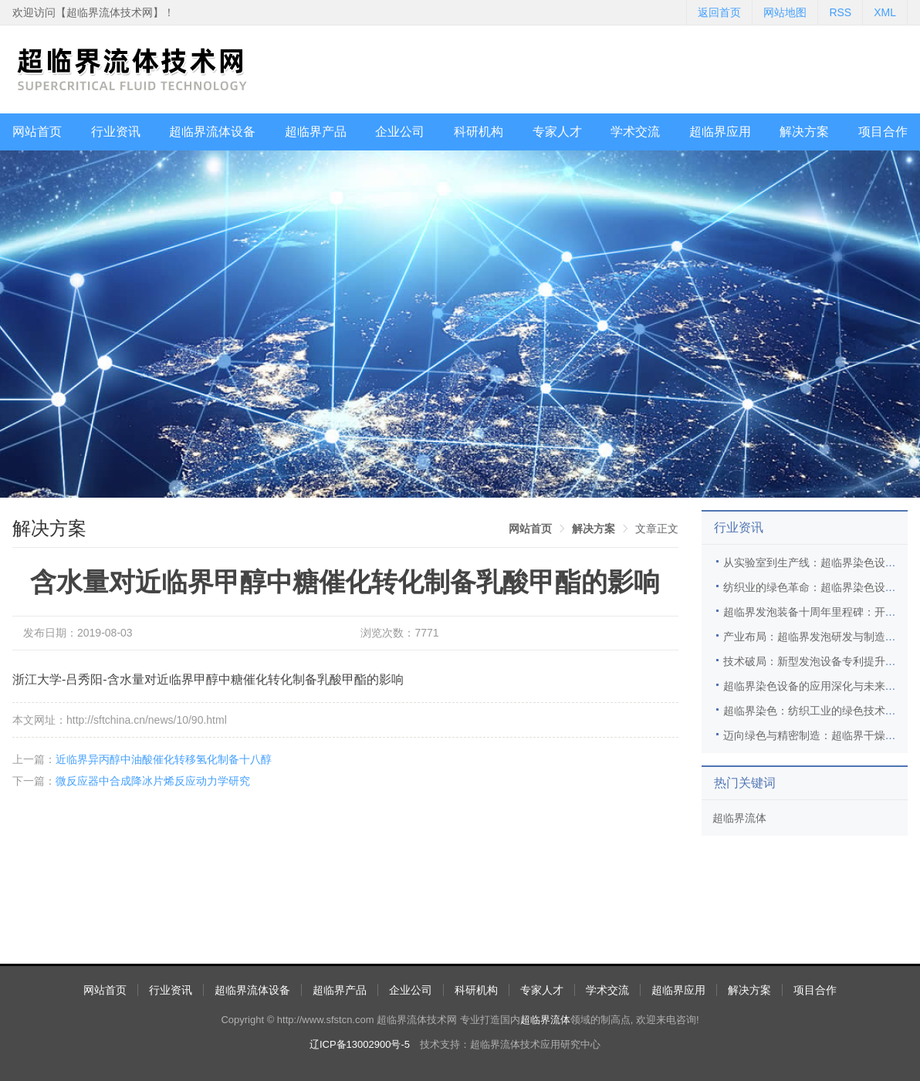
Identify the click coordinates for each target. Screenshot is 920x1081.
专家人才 (557, 131)
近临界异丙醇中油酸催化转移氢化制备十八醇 (164, 759)
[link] (530, 528)
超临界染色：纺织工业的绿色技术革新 (815, 710)
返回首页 (719, 12)
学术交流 (635, 131)
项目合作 (883, 131)
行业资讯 (115, 131)
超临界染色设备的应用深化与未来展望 (815, 686)
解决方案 (804, 131)
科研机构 (478, 131)
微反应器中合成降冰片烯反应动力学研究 (153, 781)
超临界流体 (739, 818)
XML (885, 12)
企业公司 (399, 131)
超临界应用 (720, 131)
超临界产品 (316, 131)
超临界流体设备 (212, 131)
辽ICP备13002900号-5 (359, 1044)
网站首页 (37, 131)
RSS (840, 12)
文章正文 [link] (656, 528)
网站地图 (785, 12)
